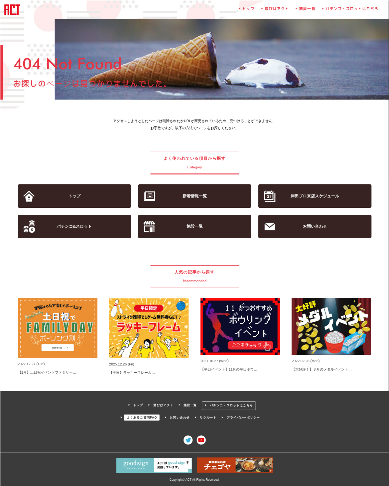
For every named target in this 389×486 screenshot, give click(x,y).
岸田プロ (314, 196)
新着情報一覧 (194, 196)
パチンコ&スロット (75, 226)
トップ (248, 10)
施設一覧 (306, 10)
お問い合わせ (314, 226)
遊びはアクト (276, 10)
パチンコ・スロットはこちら (350, 10)
